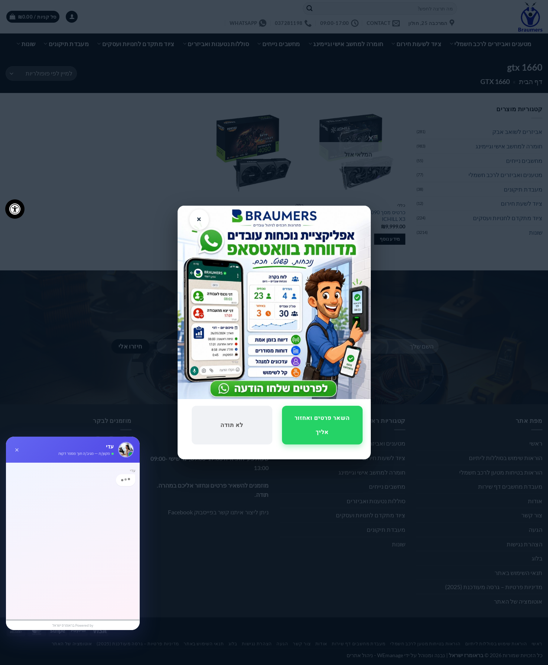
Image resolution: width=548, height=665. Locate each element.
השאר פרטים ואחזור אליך (322, 425)
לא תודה (231, 425)
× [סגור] (199, 219)
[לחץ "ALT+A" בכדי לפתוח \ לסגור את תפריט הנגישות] (15, 209)
